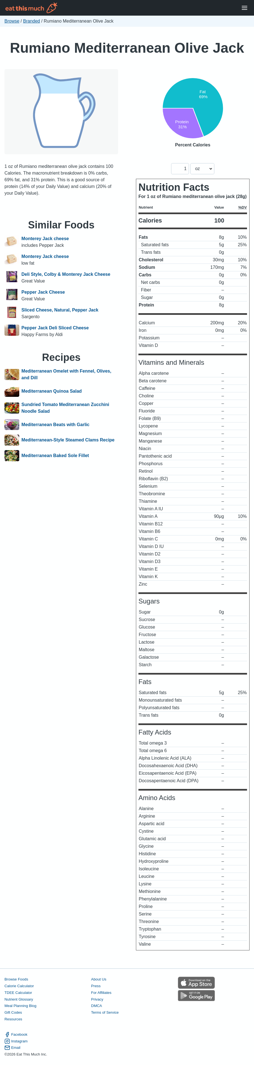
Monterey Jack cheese (45, 238)
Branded (31, 21)
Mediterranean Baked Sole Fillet (55, 455)
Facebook (15, 1034)
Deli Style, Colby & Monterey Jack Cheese (65, 274)
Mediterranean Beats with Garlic (55, 424)
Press (95, 986)
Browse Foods (16, 979)
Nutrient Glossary (18, 999)
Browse (11, 21)
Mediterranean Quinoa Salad (51, 391)
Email (12, 1047)
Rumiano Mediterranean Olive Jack (127, 48)
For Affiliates (101, 993)
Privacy (97, 999)
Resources (13, 1019)
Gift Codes (13, 1012)
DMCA (96, 1006)
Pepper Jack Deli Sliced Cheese (55, 327)
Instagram (16, 1041)
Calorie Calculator (19, 986)
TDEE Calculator (18, 993)
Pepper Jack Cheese (43, 292)
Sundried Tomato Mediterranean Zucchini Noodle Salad (65, 408)
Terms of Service (105, 1012)
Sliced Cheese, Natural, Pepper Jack (60, 310)
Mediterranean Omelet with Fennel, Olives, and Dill (66, 374)
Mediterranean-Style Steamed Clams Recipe (67, 440)
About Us (98, 979)
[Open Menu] (244, 8)
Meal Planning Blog (20, 1006)
